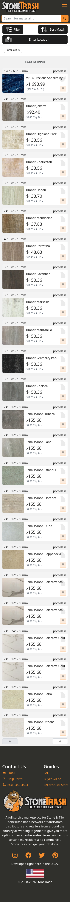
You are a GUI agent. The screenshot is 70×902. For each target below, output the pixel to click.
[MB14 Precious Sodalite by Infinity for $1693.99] (35, 80)
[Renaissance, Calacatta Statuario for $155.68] (35, 584)
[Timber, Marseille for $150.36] (35, 304)
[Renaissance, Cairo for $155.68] (35, 696)
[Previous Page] (10, 741)
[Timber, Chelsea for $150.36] (35, 388)
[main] (35, 397)
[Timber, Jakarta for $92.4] (35, 108)
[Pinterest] (55, 856)
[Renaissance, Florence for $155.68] (35, 500)
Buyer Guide (52, 779)
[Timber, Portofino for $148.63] (35, 248)
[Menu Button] (65, 6)
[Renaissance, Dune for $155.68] (35, 528)
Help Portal (12, 779)
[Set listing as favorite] (63, 88)
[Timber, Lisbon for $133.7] (35, 192)
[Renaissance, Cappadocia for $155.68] (35, 556)
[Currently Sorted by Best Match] (53, 29)
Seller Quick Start (56, 785)
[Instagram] (15, 856)
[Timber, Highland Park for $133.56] (35, 136)
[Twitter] (42, 856)
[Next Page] (60, 741)
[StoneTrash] (35, 801)
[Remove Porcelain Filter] (13, 50)
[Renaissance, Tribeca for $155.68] (35, 416)
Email (8, 773)
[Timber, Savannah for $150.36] (35, 276)
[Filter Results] (12, 29)
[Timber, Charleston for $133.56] (35, 164)
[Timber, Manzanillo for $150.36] (35, 332)
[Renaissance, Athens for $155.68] (35, 724)
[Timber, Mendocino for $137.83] (35, 220)
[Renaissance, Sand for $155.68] (35, 444)
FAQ (46, 773)
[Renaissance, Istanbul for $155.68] (35, 472)
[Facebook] (28, 856)
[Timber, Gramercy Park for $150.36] (35, 360)
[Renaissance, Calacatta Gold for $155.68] (35, 640)
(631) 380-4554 (15, 785)
